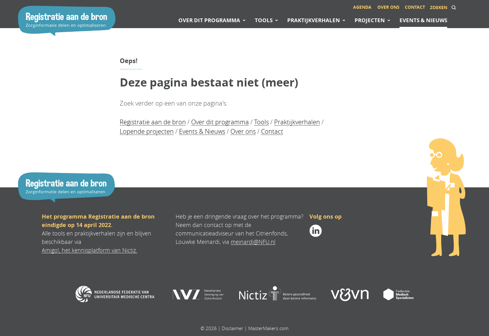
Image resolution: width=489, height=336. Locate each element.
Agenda (362, 7)
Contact (272, 131)
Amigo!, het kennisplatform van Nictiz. (89, 250)
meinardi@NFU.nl (253, 241)
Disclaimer (232, 328)
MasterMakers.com (268, 328)
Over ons (243, 131)
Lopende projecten (147, 131)
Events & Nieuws (202, 131)
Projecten (370, 20)
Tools (261, 122)
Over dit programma (220, 122)
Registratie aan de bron (153, 122)
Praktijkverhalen (297, 122)
